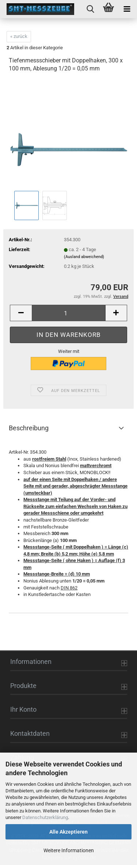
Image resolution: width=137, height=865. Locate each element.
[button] (21, 313)
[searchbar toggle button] (90, 9)
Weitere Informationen (68, 850)
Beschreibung (29, 428)
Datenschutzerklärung (45, 817)
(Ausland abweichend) (84, 256)
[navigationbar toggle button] (127, 9)
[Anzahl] (68, 313)
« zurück (18, 36)
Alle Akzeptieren (68, 832)
